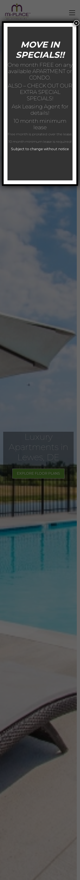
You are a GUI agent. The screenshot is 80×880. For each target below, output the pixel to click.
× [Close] (76, 23)
